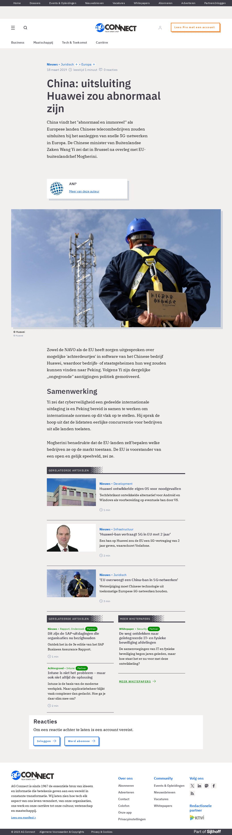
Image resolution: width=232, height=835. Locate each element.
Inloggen (220, 3)
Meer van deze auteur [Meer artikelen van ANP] (84, 191)
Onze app (125, 812)
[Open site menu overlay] (13, 28)
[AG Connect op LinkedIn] (199, 786)
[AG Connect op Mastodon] (206, 786)
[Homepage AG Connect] (116, 28)
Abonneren (166, 3)
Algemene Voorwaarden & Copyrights (61, 831)
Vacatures (119, 3)
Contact (123, 799)
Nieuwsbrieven (94, 3)
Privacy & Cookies (101, 831)
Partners (209, 3)
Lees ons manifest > (23, 817)
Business (18, 42)
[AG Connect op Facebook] (213, 786)
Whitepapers (142, 3)
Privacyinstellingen (132, 819)
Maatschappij (43, 42)
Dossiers (35, 3)
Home (17, 3)
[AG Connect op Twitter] (192, 786)
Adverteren (188, 3)
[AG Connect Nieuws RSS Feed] (192, 793)
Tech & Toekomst (74, 42)
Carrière (102, 42)
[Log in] (160, 28)
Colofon (123, 806)
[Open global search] (25, 28)
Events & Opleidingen (62, 3)
